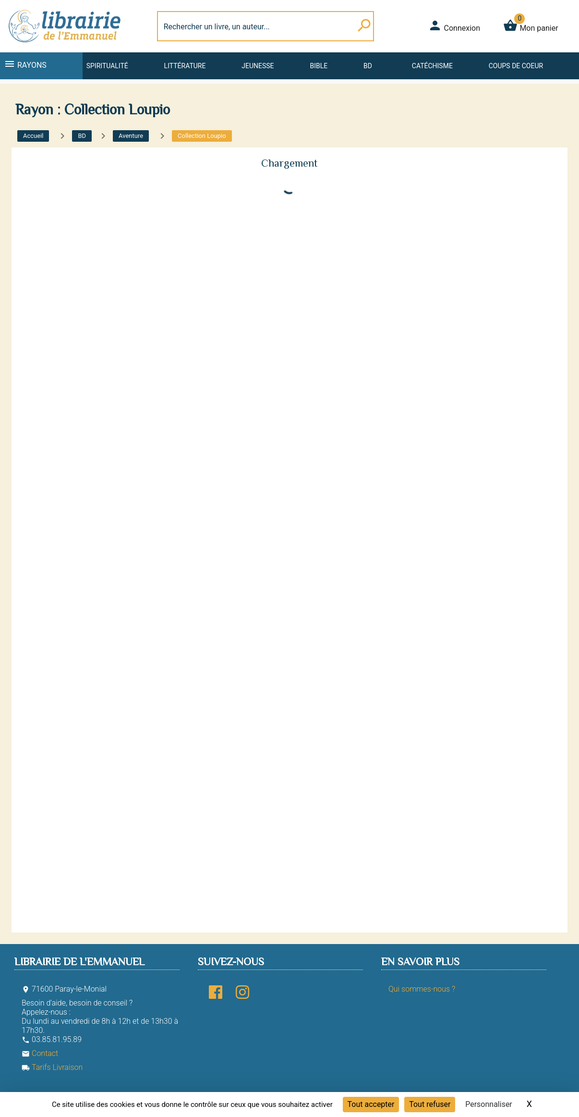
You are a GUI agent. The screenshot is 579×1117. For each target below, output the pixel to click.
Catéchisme (432, 66)
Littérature (185, 66)
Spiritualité (107, 66)
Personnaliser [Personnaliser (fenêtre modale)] (488, 1104)
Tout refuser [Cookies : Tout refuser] (429, 1104)
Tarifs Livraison (52, 1067)
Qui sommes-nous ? (421, 989)
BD (367, 66)
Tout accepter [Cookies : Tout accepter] (371, 1104)
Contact (40, 1053)
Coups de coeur (516, 66)
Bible (318, 66)
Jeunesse (257, 66)
